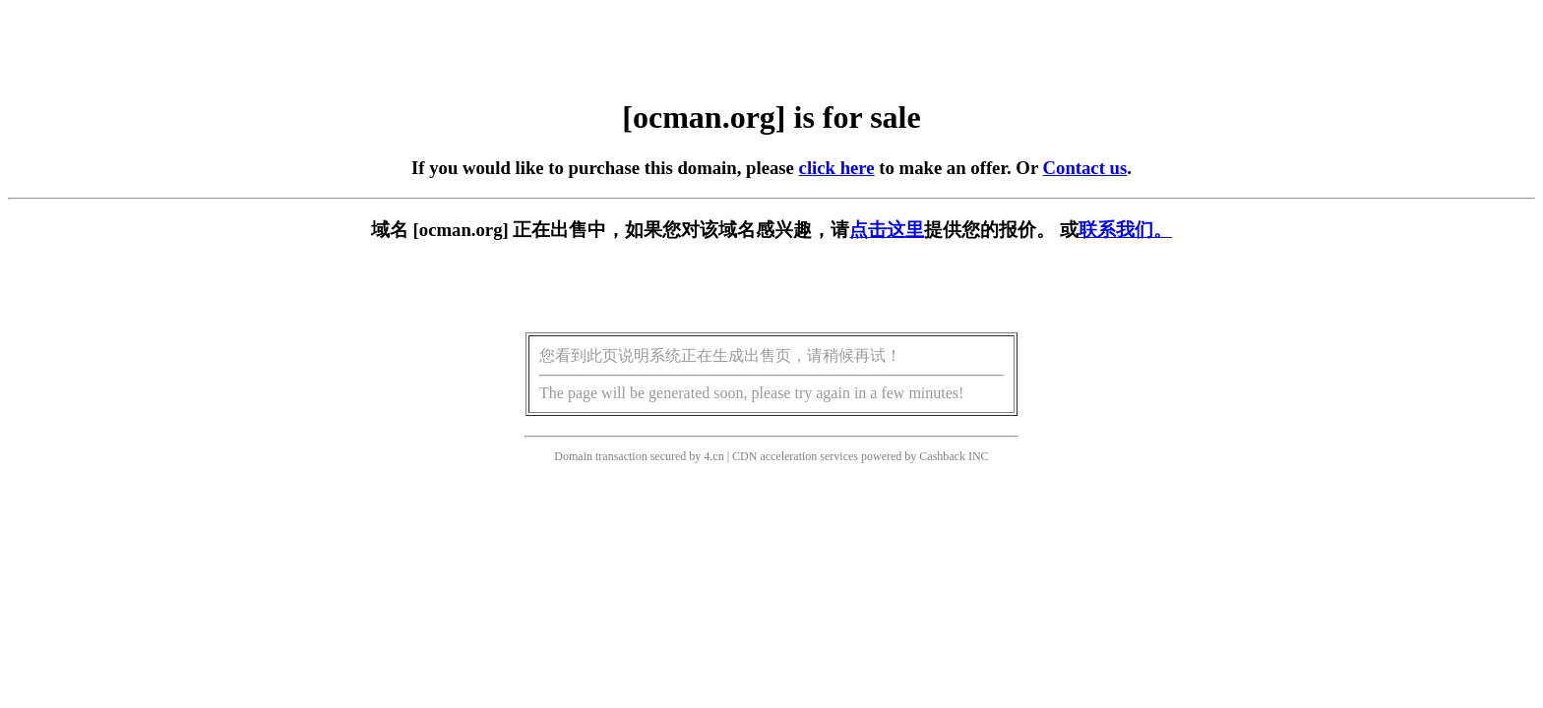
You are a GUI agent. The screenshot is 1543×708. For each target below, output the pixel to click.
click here (837, 167)
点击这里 (886, 229)
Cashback (942, 456)
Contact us (1085, 167)
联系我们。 (1125, 229)
